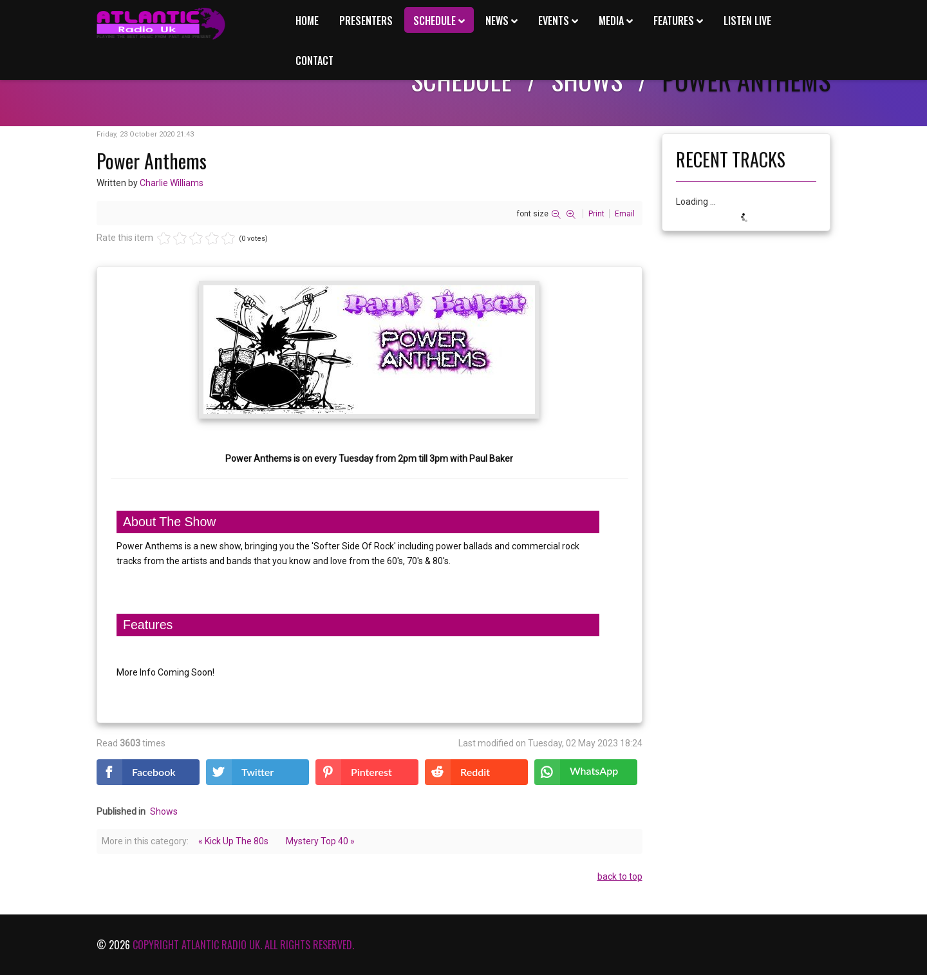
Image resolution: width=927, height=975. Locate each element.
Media (611, 20)
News (497, 20)
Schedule (434, 20)
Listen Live (747, 20)
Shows (164, 811)
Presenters (366, 20)
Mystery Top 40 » (320, 841)
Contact (314, 60)
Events (553, 20)
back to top (619, 876)
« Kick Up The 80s (233, 841)
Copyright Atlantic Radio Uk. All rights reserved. (243, 944)
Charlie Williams (171, 183)
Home (307, 20)
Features (673, 20)
